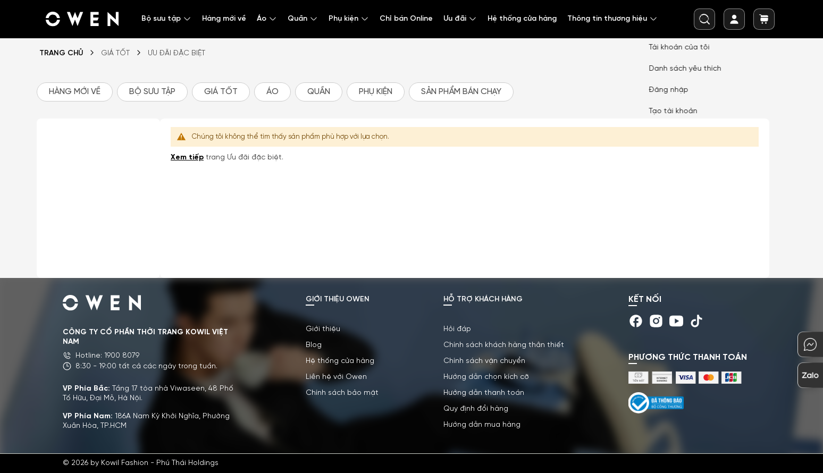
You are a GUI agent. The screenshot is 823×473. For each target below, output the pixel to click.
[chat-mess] (810, 344)
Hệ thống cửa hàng (340, 361)
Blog (314, 345)
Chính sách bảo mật (342, 393)
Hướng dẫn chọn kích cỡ (486, 377)
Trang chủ (61, 53)
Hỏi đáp (457, 329)
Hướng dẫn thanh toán (483, 393)
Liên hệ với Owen (336, 377)
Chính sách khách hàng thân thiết (503, 345)
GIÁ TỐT (115, 53)
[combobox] (704, 19)
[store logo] (83, 19)
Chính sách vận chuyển (484, 361)
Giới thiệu (323, 329)
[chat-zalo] (810, 375)
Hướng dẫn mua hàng (481, 425)
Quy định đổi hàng (475, 409)
